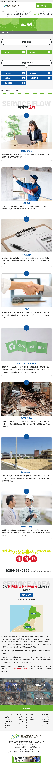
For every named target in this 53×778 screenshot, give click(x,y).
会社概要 (16, 14)
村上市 (14, 52)
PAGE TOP (26, 709)
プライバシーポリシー (45, 724)
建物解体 (21, 717)
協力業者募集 (45, 721)
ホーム (3, 14)
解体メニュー (29, 15)
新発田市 (40, 52)
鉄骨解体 (40, 73)
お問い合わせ (43, 6)
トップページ (8, 715)
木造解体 (14, 73)
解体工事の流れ (8, 726)
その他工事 (14, 83)
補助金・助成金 (8, 722)
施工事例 (36, 14)
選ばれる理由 (23, 15)
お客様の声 (50, 14)
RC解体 (14, 78)
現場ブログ (43, 14)
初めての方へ (9, 15)
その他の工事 (22, 722)
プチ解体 (21, 719)
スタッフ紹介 (45, 717)
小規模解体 (40, 78)
